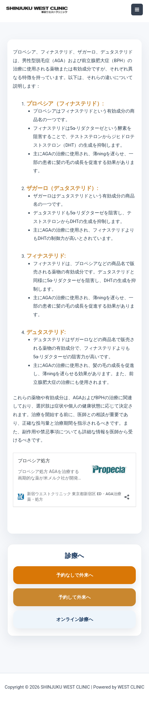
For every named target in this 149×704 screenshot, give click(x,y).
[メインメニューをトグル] (137, 9)
